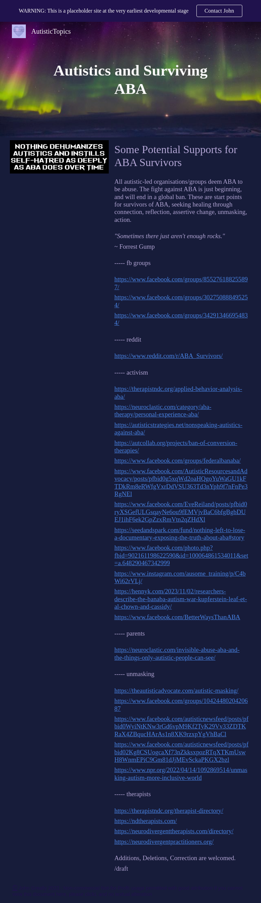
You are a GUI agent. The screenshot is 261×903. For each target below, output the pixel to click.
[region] (130, 11)
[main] (131, 80)
